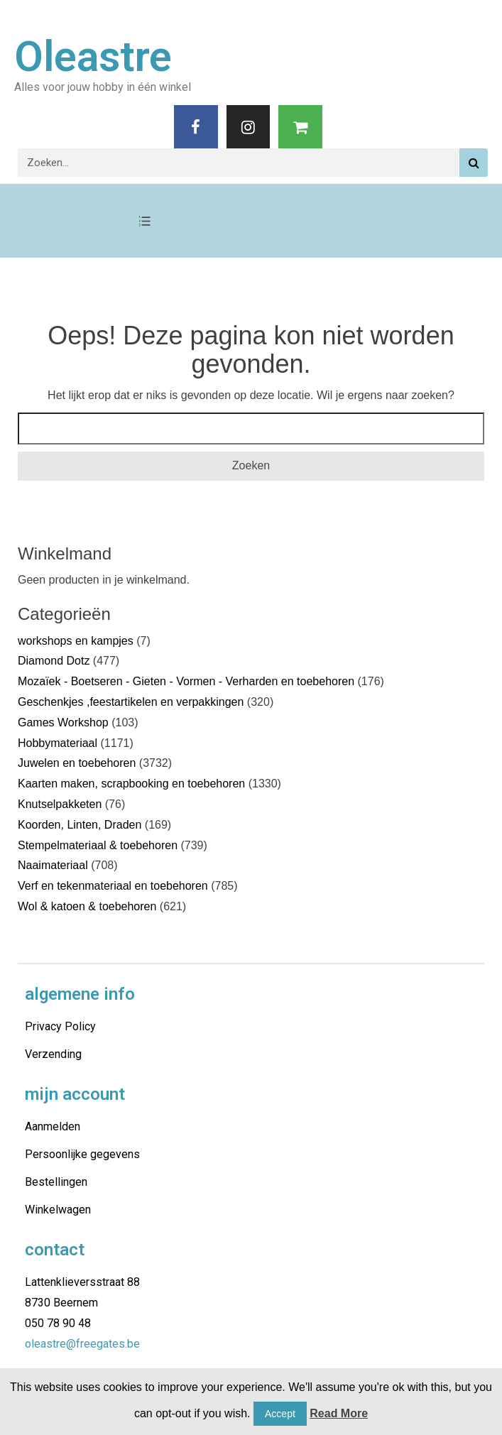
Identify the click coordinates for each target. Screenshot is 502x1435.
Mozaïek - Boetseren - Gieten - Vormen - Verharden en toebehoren (186, 681)
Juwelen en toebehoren (77, 763)
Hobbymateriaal (57, 743)
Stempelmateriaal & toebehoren (98, 845)
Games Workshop (63, 722)
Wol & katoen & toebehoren (87, 906)
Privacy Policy (60, 1026)
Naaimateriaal (53, 865)
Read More (339, 1413)
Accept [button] (280, 1413)
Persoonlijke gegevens (82, 1154)
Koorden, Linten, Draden (79, 825)
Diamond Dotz (53, 661)
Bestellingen (56, 1182)
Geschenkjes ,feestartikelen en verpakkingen (131, 702)
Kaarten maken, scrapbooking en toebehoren (131, 783)
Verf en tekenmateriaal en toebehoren (113, 886)
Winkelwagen (58, 1209)
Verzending (53, 1054)
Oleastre (93, 56)
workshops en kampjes (75, 641)
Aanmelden (52, 1126)
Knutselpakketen (60, 804)
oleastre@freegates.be (82, 1344)
